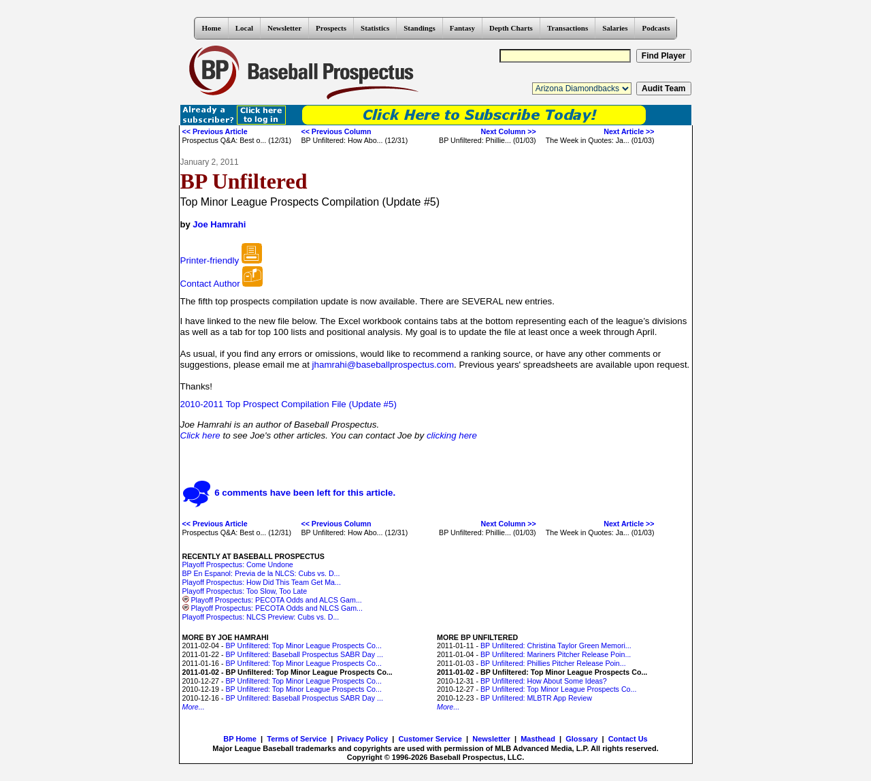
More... (193, 707)
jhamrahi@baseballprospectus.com (383, 365)
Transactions (567, 28)
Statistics (375, 28)
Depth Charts (511, 28)
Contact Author (210, 283)
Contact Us (628, 739)
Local (244, 28)
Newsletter (284, 28)
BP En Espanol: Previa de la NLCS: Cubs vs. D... (261, 573)
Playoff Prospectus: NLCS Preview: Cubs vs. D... (261, 617)
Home (211, 28)
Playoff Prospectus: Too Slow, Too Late (245, 591)
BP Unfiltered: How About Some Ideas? (543, 681)
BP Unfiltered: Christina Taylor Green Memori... (555, 645)
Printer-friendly (210, 260)
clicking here (452, 435)
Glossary (581, 739)
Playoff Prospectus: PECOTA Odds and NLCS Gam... (272, 608)
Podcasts (656, 28)
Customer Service (430, 739)
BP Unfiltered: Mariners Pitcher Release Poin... (555, 654)
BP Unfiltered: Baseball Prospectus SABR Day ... (303, 654)
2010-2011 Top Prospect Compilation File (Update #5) (288, 404)
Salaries (614, 28)
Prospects (331, 28)
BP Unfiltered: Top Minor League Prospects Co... (303, 645)
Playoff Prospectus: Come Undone (237, 564)
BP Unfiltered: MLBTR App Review (536, 698)
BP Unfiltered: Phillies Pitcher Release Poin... (553, 663)
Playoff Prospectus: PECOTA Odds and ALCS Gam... (272, 600)
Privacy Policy (362, 739)
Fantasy (462, 28)
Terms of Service (297, 739)
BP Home (240, 739)
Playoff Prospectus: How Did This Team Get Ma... (261, 582)
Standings (419, 28)
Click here (200, 435)
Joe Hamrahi (219, 224)
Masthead (538, 739)
